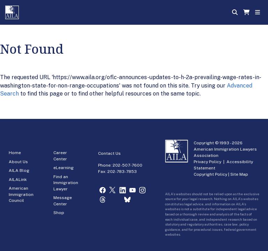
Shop (58, 212)
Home (15, 152)
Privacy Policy (207, 161)
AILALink (18, 179)
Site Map (239, 174)
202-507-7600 (127, 165)
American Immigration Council (21, 194)
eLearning (63, 167)
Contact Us (109, 153)
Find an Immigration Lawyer (65, 182)
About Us (18, 161)
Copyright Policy (210, 174)
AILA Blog (19, 170)
